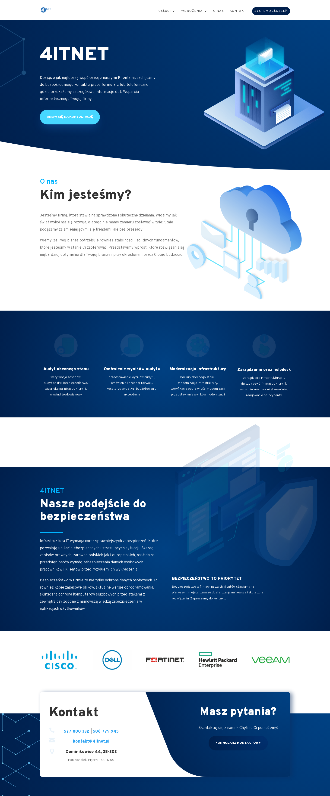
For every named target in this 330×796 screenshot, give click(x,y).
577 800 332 (76, 731)
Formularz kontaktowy (238, 743)
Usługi (165, 11)
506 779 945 (106, 731)
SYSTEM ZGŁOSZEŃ (271, 11)
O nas (218, 11)
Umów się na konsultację (70, 117)
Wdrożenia (192, 11)
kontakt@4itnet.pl (91, 741)
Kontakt (238, 11)
